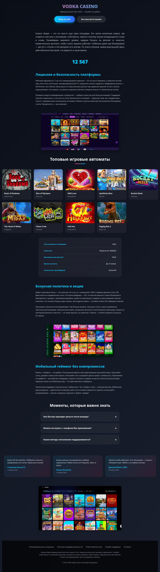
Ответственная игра (94, 547)
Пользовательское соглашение (41, 547)
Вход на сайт (64, 19)
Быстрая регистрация (91, 19)
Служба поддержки (113, 547)
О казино (127, 547)
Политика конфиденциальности (70, 547)
